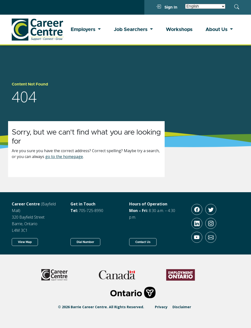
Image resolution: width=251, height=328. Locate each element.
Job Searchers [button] (131, 29)
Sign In (166, 7)
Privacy (161, 307)
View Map (25, 242)
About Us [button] (217, 29)
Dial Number (85, 242)
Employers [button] (84, 29)
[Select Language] (205, 6)
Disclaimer (181, 307)
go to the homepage (64, 156)
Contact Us (142, 242)
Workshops (179, 29)
